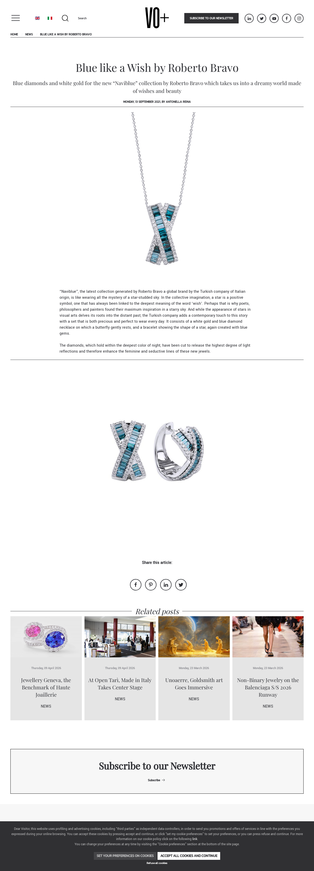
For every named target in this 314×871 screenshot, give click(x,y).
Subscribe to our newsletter (211, 18)
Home (14, 34)
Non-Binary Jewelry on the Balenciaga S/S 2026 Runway (268, 687)
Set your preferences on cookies (125, 855)
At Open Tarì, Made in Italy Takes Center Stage (120, 683)
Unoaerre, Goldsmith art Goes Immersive (194, 683)
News (29, 34)
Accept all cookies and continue (188, 855)
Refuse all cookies (157, 863)
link (194, 839)
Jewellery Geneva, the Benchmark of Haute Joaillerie (46, 687)
